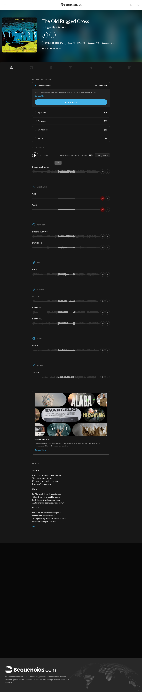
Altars (62, 27)
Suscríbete (71, 102)
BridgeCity (49, 27)
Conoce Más (39, 96)
